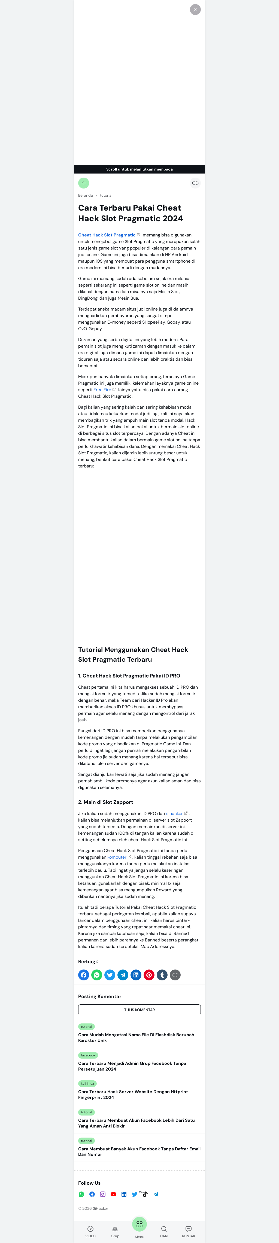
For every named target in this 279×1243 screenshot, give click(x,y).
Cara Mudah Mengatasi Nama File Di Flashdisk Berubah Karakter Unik (136, 1037)
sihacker (174, 813)
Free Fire (102, 390)
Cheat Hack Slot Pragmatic (107, 235)
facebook (88, 1055)
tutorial (86, 1027)
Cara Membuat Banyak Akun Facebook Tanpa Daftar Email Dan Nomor (139, 1151)
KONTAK (188, 1232)
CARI (164, 1232)
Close (142, 1192)
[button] (83, 975)
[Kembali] (83, 183)
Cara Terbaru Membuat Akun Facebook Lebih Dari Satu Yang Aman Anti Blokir (136, 1123)
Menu (139, 1227)
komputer (116, 857)
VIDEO (90, 1232)
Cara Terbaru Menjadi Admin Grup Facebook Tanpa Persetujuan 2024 (132, 1066)
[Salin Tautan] (195, 183)
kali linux (87, 1083)
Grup (115, 1232)
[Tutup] (195, 9)
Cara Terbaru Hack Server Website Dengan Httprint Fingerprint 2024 (133, 1094)
